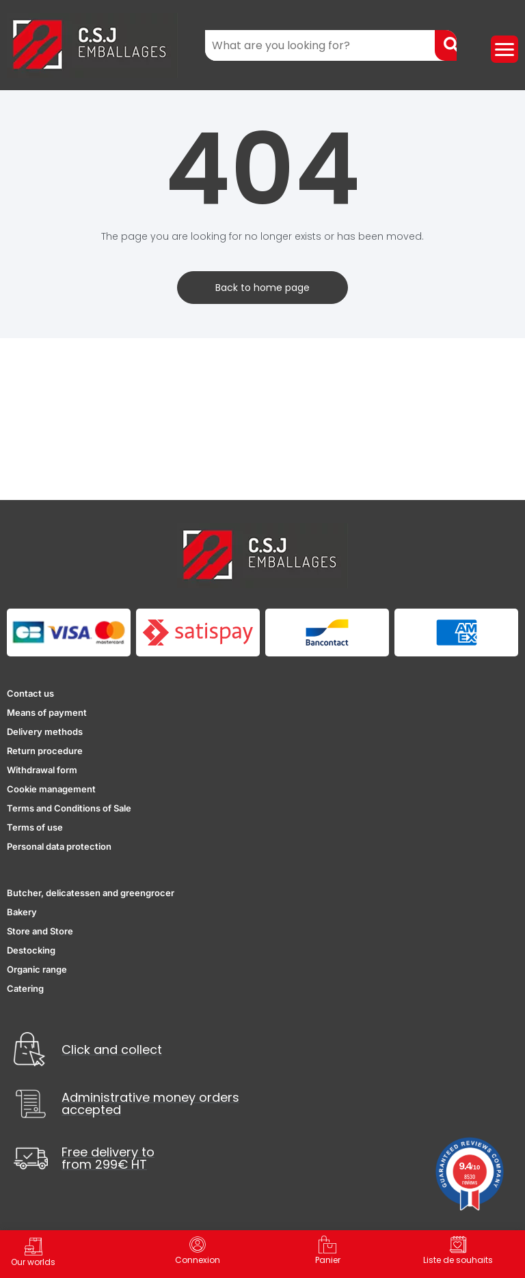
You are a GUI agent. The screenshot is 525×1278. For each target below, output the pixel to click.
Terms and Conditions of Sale (69, 808)
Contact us (30, 693)
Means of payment (47, 712)
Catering (25, 988)
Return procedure (45, 750)
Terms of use (35, 827)
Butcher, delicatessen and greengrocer (90, 892)
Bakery (22, 911)
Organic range (37, 969)
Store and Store (40, 931)
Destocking (31, 950)
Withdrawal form (42, 769)
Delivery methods (45, 731)
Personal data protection (59, 846)
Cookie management (51, 788)
